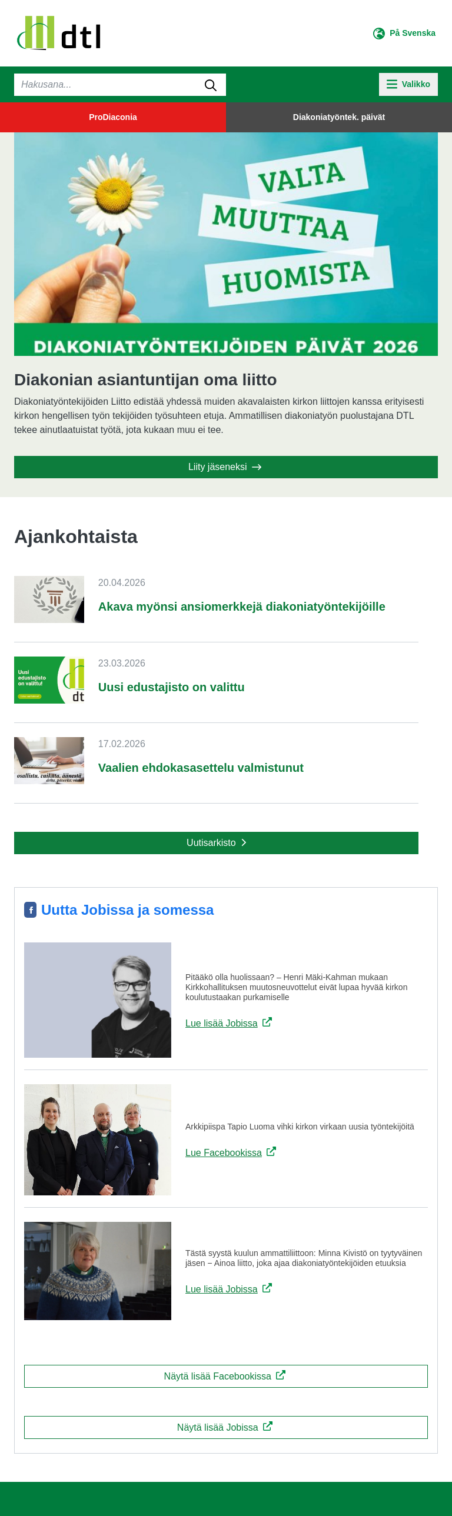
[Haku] (120, 85)
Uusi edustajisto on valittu (171, 687)
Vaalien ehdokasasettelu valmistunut (201, 767)
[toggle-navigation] (408, 84)
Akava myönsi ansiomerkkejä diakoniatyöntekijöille (241, 606)
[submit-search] (210, 85)
